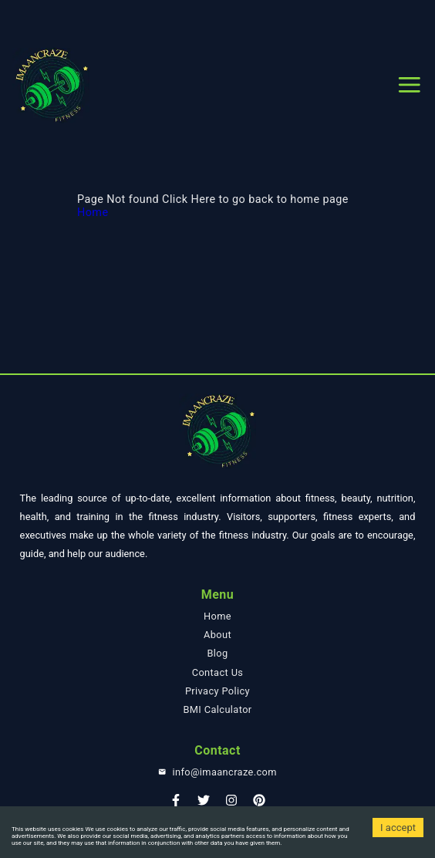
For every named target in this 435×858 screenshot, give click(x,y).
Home (92, 212)
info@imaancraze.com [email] (224, 772)
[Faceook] (176, 804)
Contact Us (218, 672)
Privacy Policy (217, 691)
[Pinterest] (259, 804)
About (217, 634)
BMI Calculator (217, 709)
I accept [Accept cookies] (398, 827)
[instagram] (231, 804)
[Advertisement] (217, 19)
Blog (217, 653)
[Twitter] (203, 804)
